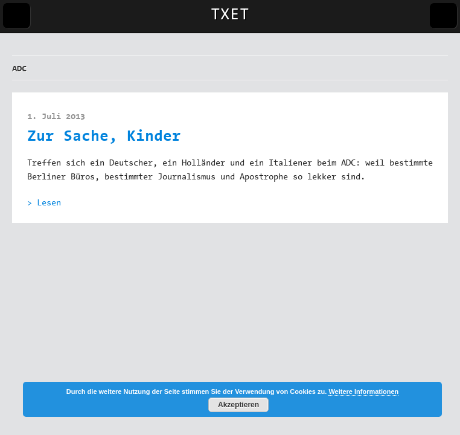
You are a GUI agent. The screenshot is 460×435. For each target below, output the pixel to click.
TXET (230, 16)
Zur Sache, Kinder (104, 137)
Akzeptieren (238, 405)
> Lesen (44, 203)
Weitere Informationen (363, 391)
